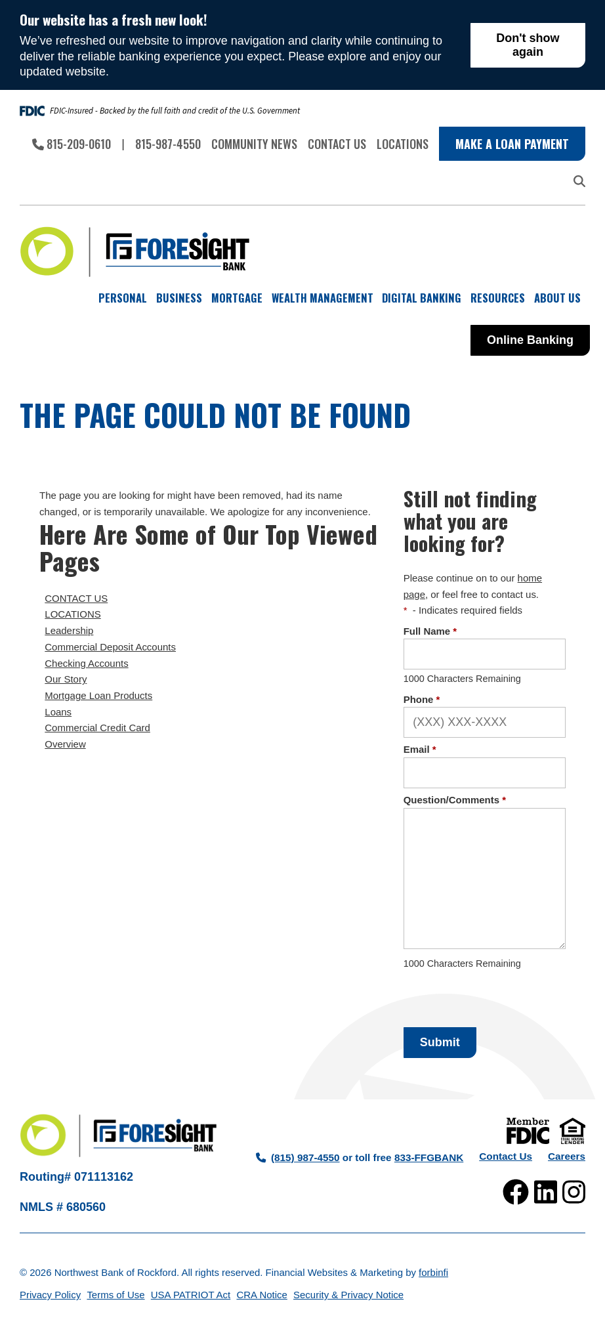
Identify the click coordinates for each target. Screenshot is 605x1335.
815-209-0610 (71, 143)
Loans (58, 711)
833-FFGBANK (428, 1157)
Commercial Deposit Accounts (110, 646)
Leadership (69, 630)
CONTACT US (76, 598)
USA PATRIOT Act (190, 1294)
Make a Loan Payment (512, 143)
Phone (422, 699)
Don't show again (527, 45)
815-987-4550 (168, 143)
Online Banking (530, 340)
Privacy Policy (50, 1294)
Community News (254, 143)
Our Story (66, 679)
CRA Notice (261, 1294)
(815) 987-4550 (298, 1157)
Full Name (430, 631)
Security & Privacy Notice (348, 1294)
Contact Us (337, 143)
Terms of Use (115, 1294)
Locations (402, 143)
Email (420, 749)
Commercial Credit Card (97, 727)
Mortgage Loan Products (98, 695)
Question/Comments (455, 799)
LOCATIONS (72, 614)
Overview (65, 744)
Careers (566, 1156)
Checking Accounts (86, 663)
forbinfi (433, 1272)
